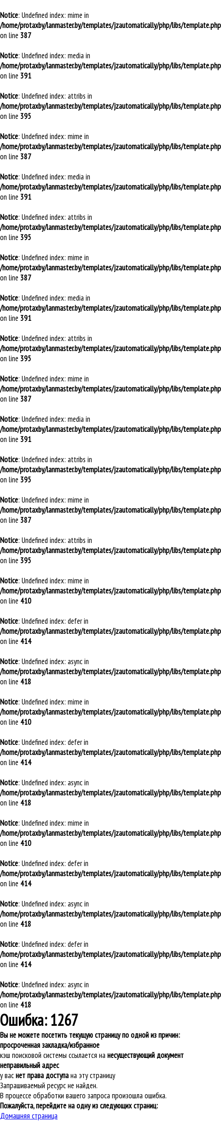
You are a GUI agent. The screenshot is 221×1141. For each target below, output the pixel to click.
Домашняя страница (29, 1116)
